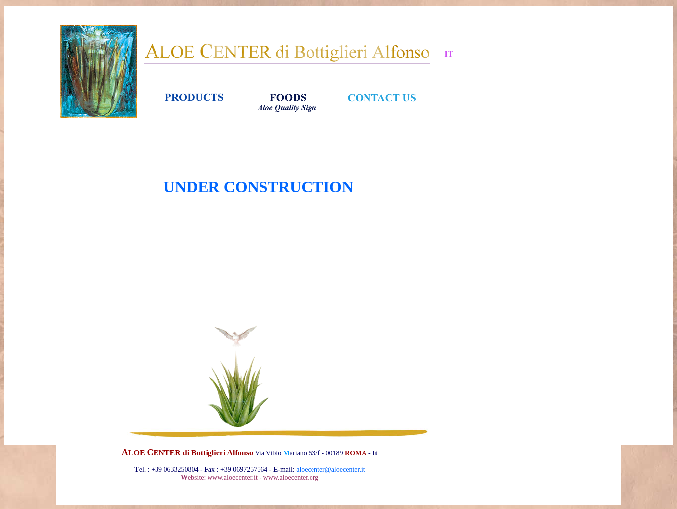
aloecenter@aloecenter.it (330, 469)
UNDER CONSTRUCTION (258, 187)
